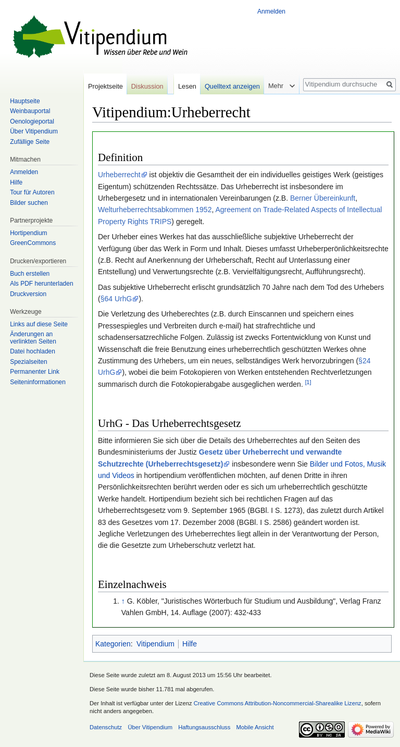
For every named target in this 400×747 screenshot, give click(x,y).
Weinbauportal (30, 111)
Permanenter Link (34, 371)
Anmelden (271, 11)
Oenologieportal (32, 121)
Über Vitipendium (34, 131)
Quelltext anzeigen (232, 86)
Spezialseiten (28, 361)
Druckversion (28, 294)
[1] (308, 382)
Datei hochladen (32, 351)
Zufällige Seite (29, 141)
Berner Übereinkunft (322, 198)
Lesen (187, 86)
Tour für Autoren (32, 192)
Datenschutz (106, 727)
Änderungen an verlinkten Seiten (33, 337)
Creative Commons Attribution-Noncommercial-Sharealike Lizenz (277, 703)
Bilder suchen (29, 202)
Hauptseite (25, 101)
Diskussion (147, 86)
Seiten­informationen (38, 382)
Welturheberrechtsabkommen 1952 (154, 209)
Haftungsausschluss (204, 727)
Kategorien (113, 644)
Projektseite (105, 86)
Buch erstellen (29, 273)
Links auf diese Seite (39, 324)
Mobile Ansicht (255, 727)
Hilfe (189, 644)
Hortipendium (28, 233)
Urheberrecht (119, 174)
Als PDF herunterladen (41, 283)
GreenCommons (33, 243)
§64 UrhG (116, 299)
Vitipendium (155, 644)
